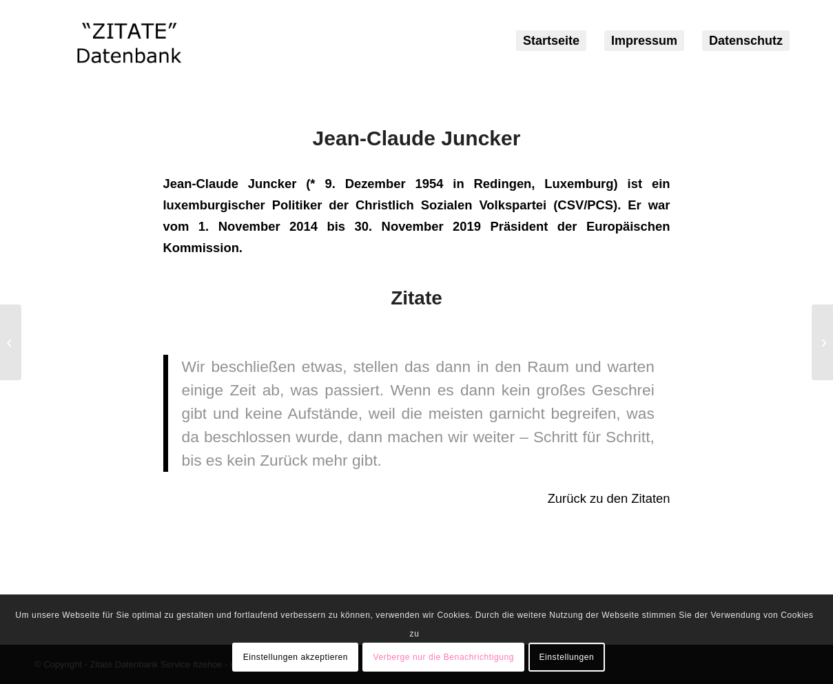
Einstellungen (566, 657)
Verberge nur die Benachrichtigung (443, 657)
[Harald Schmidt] (10, 342)
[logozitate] (129, 40)
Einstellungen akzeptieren (295, 657)
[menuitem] (551, 40)
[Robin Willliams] (822, 342)
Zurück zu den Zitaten (609, 498)
